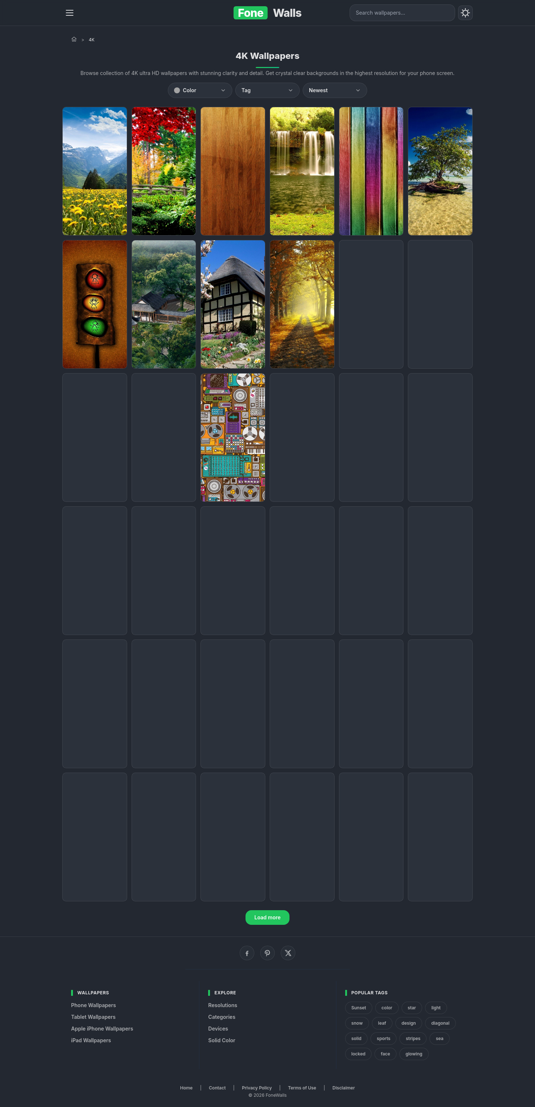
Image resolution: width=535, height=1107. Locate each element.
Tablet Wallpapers (93, 1017)
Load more (267, 917)
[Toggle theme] (465, 12)
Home (186, 1088)
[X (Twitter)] (288, 953)
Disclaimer (343, 1088)
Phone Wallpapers (93, 1005)
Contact (217, 1088)
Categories (221, 1017)
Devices (218, 1028)
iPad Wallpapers (91, 1040)
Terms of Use (302, 1088)
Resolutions (222, 1005)
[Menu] (69, 12)
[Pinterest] (267, 953)
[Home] (74, 39)
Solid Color (221, 1040)
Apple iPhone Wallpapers (102, 1028)
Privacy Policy (257, 1088)
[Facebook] (247, 953)
